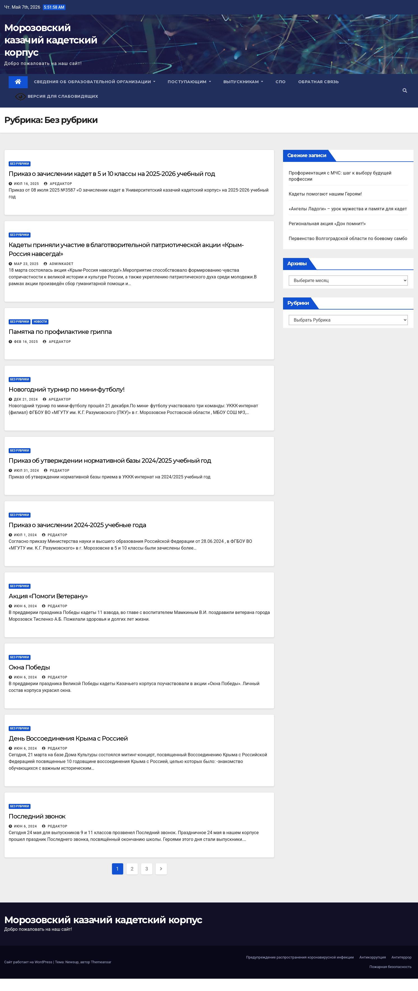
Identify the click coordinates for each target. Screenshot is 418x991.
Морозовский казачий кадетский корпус (50, 40)
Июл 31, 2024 (26, 471)
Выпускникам (243, 81)
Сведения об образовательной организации (95, 81)
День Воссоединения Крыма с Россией (68, 738)
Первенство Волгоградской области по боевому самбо (348, 238)
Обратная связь (318, 81)
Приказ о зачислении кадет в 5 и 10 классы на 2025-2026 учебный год (112, 174)
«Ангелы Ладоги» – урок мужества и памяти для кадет (348, 208)
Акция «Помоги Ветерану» (48, 596)
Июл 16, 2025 (26, 184)
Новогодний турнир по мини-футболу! (66, 389)
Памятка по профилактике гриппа (60, 332)
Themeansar (101, 962)
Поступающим (189, 81)
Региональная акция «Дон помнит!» (327, 223)
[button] (405, 90)
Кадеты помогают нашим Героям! (325, 194)
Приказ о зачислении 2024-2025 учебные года (77, 525)
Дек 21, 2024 (26, 399)
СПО (280, 81)
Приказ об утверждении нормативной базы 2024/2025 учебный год (110, 460)
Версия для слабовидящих (56, 97)
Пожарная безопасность (391, 967)
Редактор (56, 471)
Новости (40, 321)
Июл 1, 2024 (25, 535)
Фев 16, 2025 (26, 342)
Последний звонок (37, 816)
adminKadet (59, 264)
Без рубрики (19, 163)
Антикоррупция (372, 957)
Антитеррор (401, 957)
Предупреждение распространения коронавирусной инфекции (300, 957)
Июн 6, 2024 (25, 606)
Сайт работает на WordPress (28, 962)
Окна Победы (29, 667)
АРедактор (58, 184)
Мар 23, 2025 (26, 264)
